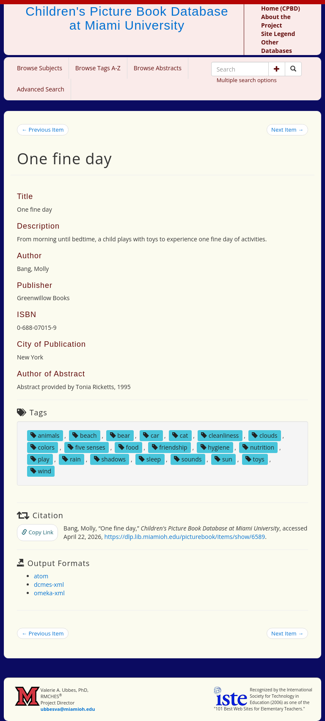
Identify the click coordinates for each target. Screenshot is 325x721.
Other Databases (276, 46)
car (151, 435)
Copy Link (37, 532)
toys (254, 459)
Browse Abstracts (158, 68)
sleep (150, 459)
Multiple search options (247, 80)
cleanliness (220, 435)
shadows (110, 459)
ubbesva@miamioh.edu (68, 709)
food (128, 447)
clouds (264, 435)
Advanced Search (40, 89)
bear (120, 435)
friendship (169, 447)
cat (180, 435)
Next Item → (287, 129)
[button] (276, 69)
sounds (187, 459)
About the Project (276, 21)
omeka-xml (49, 593)
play (40, 459)
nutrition (258, 447)
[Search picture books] (293, 69)
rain (71, 459)
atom (41, 576)
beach (84, 435)
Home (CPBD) (280, 8)
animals (45, 435)
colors (42, 447)
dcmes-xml (49, 584)
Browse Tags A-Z (98, 68)
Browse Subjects (39, 68)
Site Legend (278, 34)
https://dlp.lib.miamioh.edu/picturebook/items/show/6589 (185, 537)
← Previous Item (43, 129)
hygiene (215, 447)
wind (40, 471)
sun (223, 459)
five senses (86, 447)
